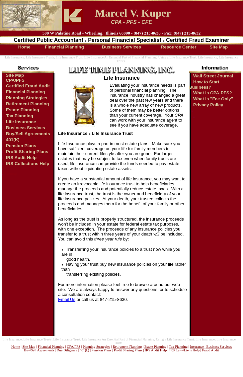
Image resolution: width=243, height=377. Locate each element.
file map (11, 174)
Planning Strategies (26, 97)
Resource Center (179, 47)
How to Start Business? (204, 84)
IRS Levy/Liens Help (184, 350)
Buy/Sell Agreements (28, 133)
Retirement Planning (27, 103)
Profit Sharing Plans (27, 151)
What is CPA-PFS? (212, 92)
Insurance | (198, 346)
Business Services (121, 47)
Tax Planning (19, 115)
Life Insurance (21, 121)
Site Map (218, 47)
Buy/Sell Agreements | (40, 350)
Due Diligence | (68, 350)
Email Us (66, 299)
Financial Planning (64, 47)
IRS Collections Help (27, 163)
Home (24, 47)
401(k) (84, 350)
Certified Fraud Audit (28, 85)
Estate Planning (22, 109)
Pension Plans (21, 145)
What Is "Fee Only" (213, 98)
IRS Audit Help (21, 157)
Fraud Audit (210, 350)
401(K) (13, 139)
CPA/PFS (15, 80)
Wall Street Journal (213, 75)
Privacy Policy (208, 104)
